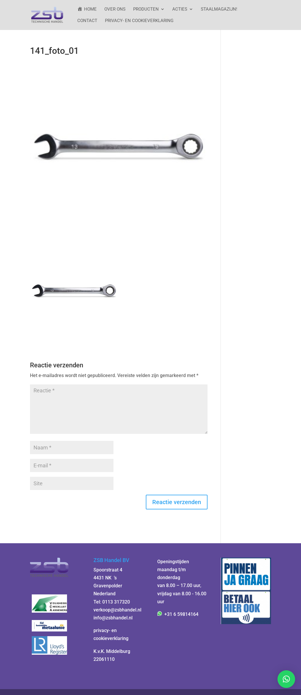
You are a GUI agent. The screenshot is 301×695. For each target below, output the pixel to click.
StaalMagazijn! (219, 9)
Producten (146, 9)
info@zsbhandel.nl (113, 618)
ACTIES (179, 9)
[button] (286, 679)
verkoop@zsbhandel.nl (117, 610)
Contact (87, 21)
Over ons (115, 9)
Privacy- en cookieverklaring (139, 21)
